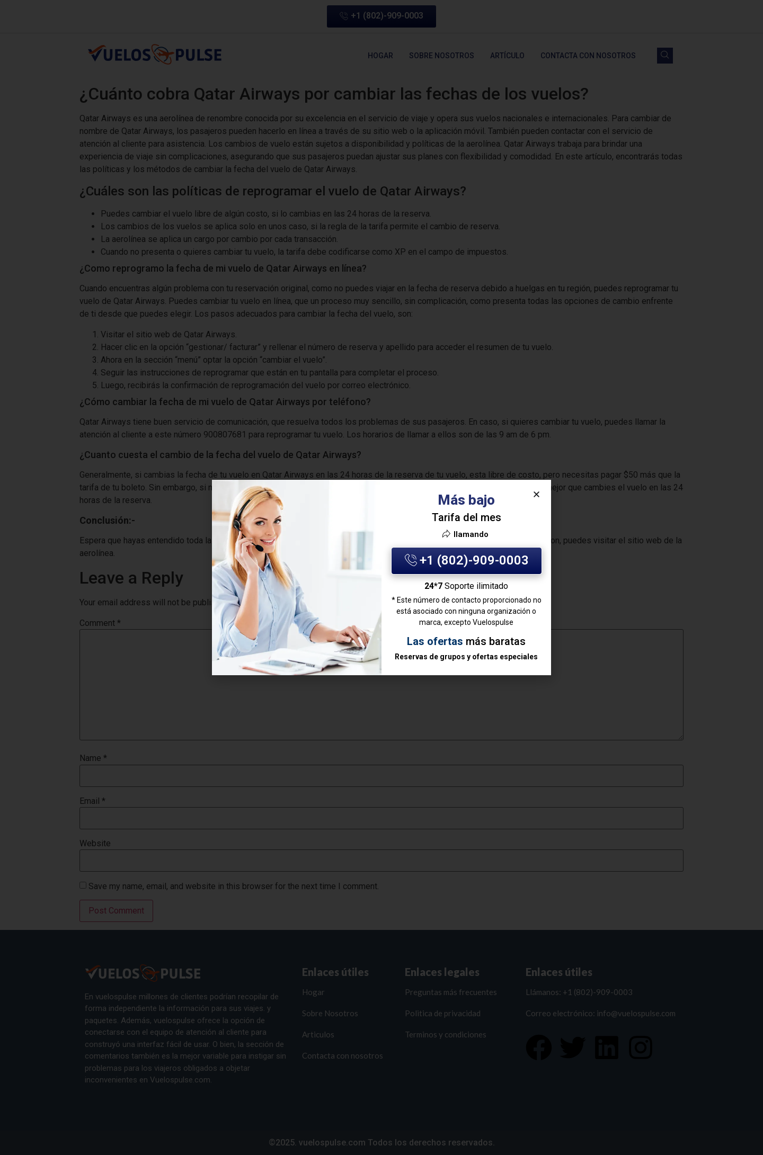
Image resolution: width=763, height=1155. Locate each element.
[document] (381, 577)
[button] (536, 494)
